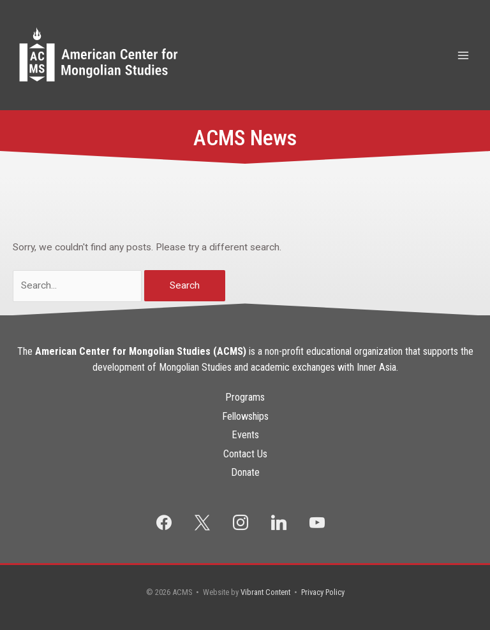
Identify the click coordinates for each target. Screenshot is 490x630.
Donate (245, 472)
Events (245, 435)
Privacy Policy (323, 592)
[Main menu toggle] (463, 55)
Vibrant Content (265, 592)
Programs (245, 397)
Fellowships (245, 416)
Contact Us (245, 454)
